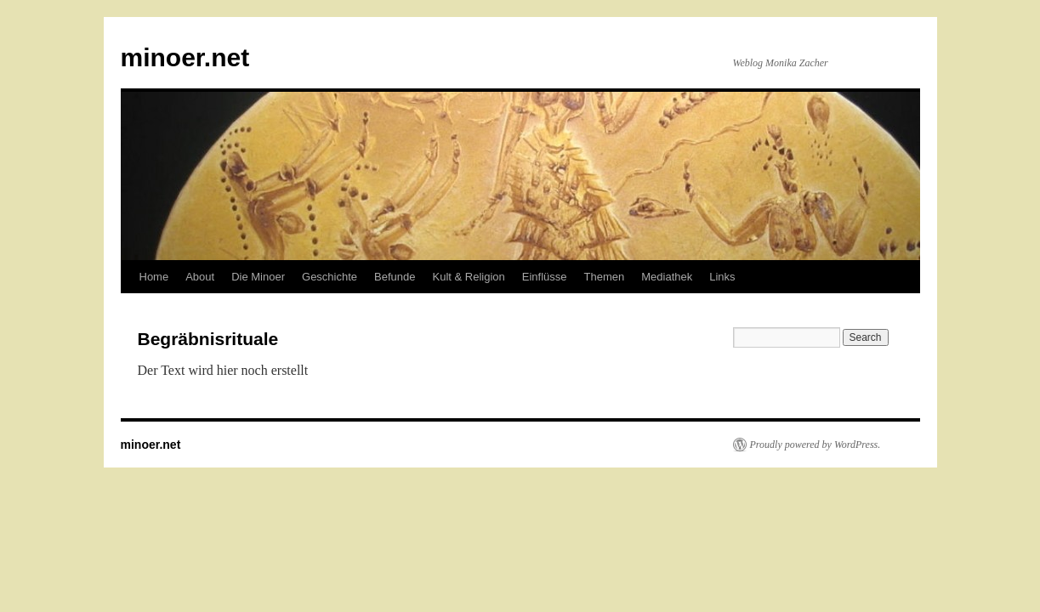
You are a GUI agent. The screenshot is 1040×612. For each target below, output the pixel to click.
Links (722, 276)
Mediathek (666, 276)
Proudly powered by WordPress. (815, 444)
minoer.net (185, 57)
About (199, 276)
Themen (604, 276)
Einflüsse (544, 276)
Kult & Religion (469, 276)
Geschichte (329, 276)
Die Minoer (258, 276)
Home (154, 276)
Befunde (394, 276)
